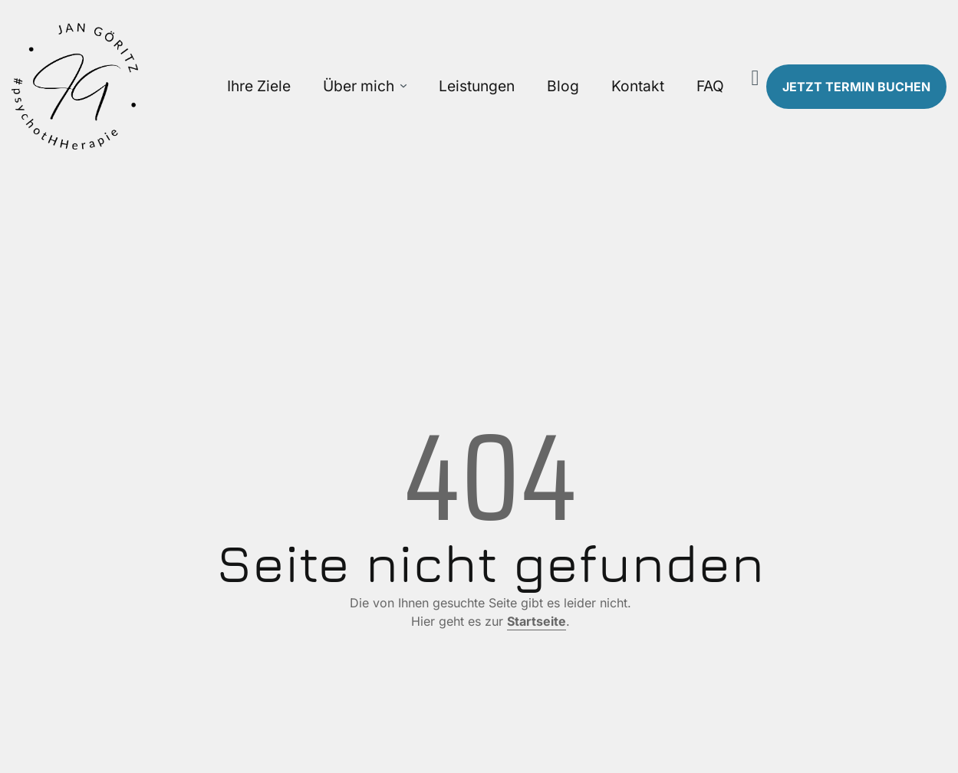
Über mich (358, 86)
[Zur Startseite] (120, 86)
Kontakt (637, 86)
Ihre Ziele (259, 86)
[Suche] (755, 78)
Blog (563, 86)
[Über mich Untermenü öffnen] (403, 86)
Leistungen (477, 86)
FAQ (710, 86)
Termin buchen (856, 86)
